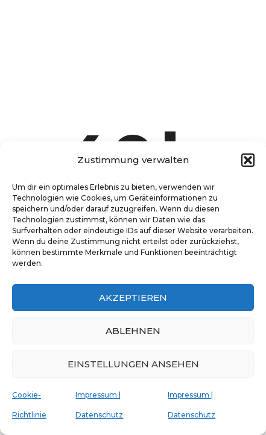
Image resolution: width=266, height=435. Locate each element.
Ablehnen (133, 331)
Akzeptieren (133, 297)
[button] (248, 160)
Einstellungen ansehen (133, 364)
